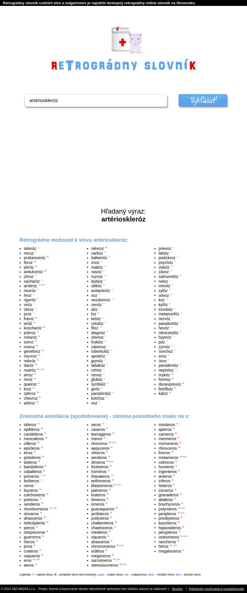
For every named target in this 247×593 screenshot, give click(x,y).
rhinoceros (168, 448)
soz (94, 295)
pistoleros (32, 457)
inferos (164, 481)
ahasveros (100, 541)
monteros (167, 424)
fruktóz (97, 342)
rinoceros (99, 443)
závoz (164, 272)
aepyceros (100, 448)
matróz (30, 370)
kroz (27, 388)
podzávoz (167, 257)
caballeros (33, 471)
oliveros (98, 453)
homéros (98, 471)
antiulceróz (33, 272)
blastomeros (102, 485)
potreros (31, 499)
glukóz (96, 379)
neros (29, 485)
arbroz (29, 402)
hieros (29, 541)
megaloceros (170, 551)
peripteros (167, 513)
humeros (166, 467)
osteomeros (169, 537)
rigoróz (30, 300)
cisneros (166, 490)
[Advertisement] (123, 165)
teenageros (101, 434)
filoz (94, 328)
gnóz (95, 388)
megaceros (101, 555)
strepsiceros (34, 532)
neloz (163, 281)
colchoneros (34, 495)
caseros (98, 429)
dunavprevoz (170, 384)
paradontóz (168, 323)
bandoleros (33, 467)
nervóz (164, 318)
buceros (31, 490)
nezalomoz (100, 300)
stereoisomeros (104, 565)
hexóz (164, 328)
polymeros (168, 509)
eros (27, 560)
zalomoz (98, 346)
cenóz (96, 304)
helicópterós (34, 523)
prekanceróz (34, 257)
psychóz (166, 262)
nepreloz (166, 370)
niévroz (97, 248)
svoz (163, 356)
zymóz (164, 346)
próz (27, 314)
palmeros (99, 490)
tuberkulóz (100, 351)
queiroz (30, 384)
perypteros (168, 532)
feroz (28, 262)
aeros (29, 565)
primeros (31, 476)
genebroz (32, 351)
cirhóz (96, 370)
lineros (164, 453)
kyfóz (163, 304)
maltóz (97, 267)
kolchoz (97, 398)
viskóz (164, 267)
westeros (99, 457)
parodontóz (101, 393)
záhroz (30, 393)
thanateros (100, 476)
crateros (31, 551)
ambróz (30, 286)
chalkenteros (102, 523)
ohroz (29, 309)
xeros (96, 424)
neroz (29, 253)
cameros (166, 434)
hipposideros (170, 527)
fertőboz (166, 388)
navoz (96, 272)
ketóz (95, 318)
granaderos (169, 495)
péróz (29, 267)
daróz (29, 365)
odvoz (164, 295)
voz (94, 402)
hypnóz (165, 337)
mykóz (164, 374)
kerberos (31, 481)
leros (28, 453)
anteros (165, 476)
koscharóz (33, 328)
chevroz (31, 398)
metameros (168, 457)
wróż (28, 323)
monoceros (168, 443)
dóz (94, 309)
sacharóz (32, 281)
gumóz (97, 360)
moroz (29, 346)
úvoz (163, 360)
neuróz (30, 290)
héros (163, 546)
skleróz (30, 248)
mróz (28, 379)
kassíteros (168, 523)
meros (96, 438)
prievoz (165, 248)
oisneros (31, 513)
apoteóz (98, 356)
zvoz (95, 262)
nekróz (30, 360)
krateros (98, 495)
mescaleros (34, 438)
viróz (28, 304)
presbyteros (169, 518)
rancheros (167, 541)
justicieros (100, 518)
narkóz (97, 253)
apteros (165, 429)
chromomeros (103, 546)
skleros (30, 424)
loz (93, 314)
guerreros (32, 537)
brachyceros (169, 504)
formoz (165, 379)
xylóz (163, 290)
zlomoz (97, 337)
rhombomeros (36, 509)
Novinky (177, 588)
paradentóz (168, 365)
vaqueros (32, 555)
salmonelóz (169, 276)
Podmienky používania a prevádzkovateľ (216, 588)
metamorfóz (169, 314)
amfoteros (100, 513)
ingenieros (168, 471)
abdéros (166, 499)
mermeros (167, 438)
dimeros (98, 462)
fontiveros (99, 467)
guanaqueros (102, 509)
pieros (29, 527)
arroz (28, 374)
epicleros (32, 448)
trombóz (166, 309)
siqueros (98, 537)
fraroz (29, 318)
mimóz (164, 286)
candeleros (33, 434)
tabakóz (98, 365)
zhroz (28, 276)
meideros (99, 532)
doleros (30, 462)
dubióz (97, 281)
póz (162, 342)
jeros (28, 546)
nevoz (96, 374)
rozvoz (97, 276)
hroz (27, 295)
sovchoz (166, 351)
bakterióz (99, 257)
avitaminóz (100, 290)
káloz (163, 393)
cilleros (30, 443)
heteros (165, 485)
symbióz (98, 384)
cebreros (166, 462)
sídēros (97, 551)
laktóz (164, 253)
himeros (98, 499)
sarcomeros (101, 560)
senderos (32, 504)
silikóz (96, 286)
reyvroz (30, 356)
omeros (97, 504)
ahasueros (33, 518)
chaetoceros (102, 527)
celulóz (97, 323)
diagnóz (98, 332)
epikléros (32, 429)
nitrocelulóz (169, 332)
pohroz (30, 332)
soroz (28, 342)
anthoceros (101, 481)
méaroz (30, 337)
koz (162, 300)
